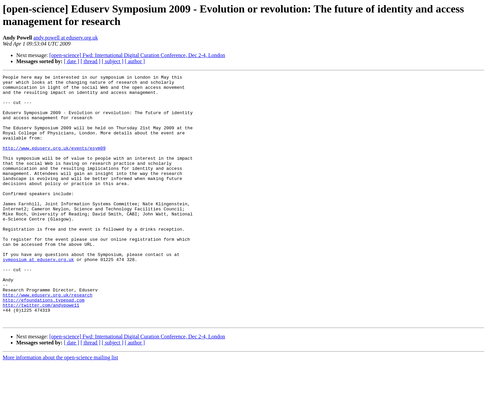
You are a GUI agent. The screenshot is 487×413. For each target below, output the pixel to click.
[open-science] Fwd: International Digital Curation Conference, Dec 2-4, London (137, 55)
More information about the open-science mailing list (60, 407)
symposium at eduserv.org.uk (38, 297)
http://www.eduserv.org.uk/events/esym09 (54, 163)
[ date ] (71, 61)
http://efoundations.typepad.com (44, 345)
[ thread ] (90, 61)
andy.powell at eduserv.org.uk (65, 38)
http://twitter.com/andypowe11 (41, 352)
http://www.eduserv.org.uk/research (47, 339)
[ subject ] (112, 61)
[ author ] (135, 61)
